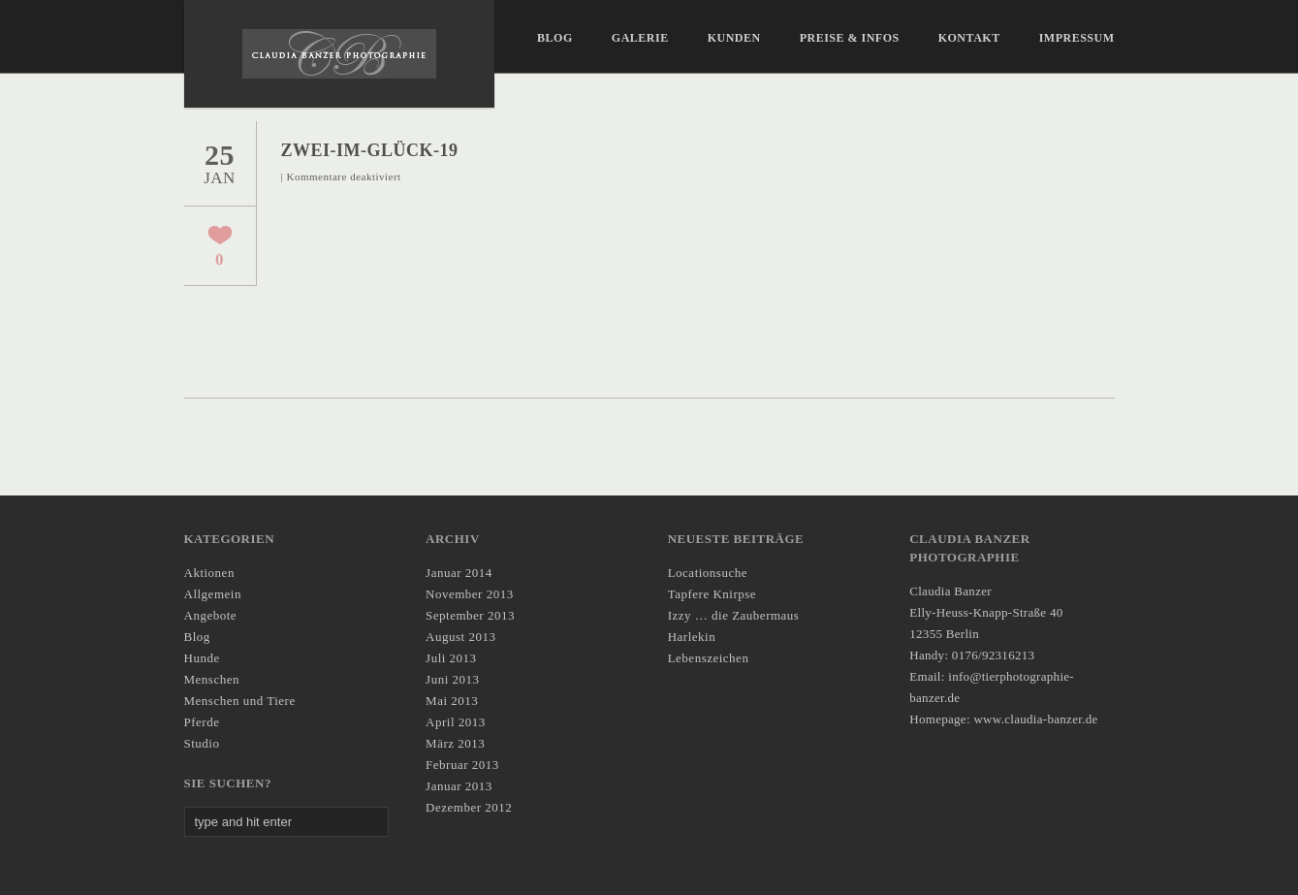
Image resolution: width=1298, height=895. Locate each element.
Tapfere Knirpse (712, 594)
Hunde (202, 658)
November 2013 (470, 594)
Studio (202, 743)
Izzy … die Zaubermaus (734, 615)
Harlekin (691, 636)
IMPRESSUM (1077, 38)
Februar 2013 (462, 764)
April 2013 (456, 722)
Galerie (640, 38)
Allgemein (212, 594)
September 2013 (470, 615)
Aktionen (209, 572)
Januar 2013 (459, 786)
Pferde (202, 722)
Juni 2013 (452, 679)
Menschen (211, 679)
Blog (555, 38)
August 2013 (460, 636)
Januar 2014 (459, 572)
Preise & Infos (850, 38)
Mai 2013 (452, 700)
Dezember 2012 (469, 807)
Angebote (210, 615)
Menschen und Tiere (240, 700)
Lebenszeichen (708, 658)
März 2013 (455, 743)
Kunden (734, 38)
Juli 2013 (451, 658)
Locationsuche (707, 572)
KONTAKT (969, 38)
